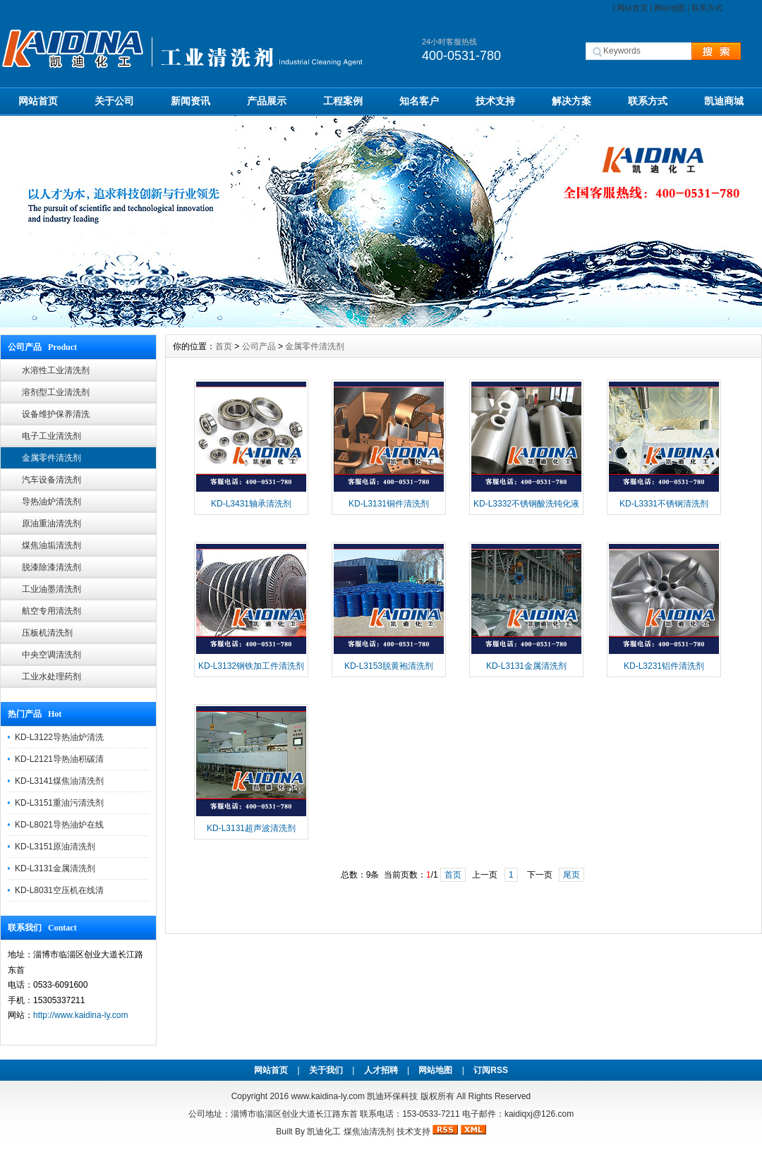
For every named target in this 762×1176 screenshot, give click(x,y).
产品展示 (266, 101)
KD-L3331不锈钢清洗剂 (663, 504)
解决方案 (571, 101)
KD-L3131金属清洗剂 (55, 868)
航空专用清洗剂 (51, 611)
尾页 (571, 875)
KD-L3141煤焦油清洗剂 (59, 781)
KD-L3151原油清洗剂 (55, 846)
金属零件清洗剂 (51, 458)
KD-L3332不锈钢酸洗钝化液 (526, 504)
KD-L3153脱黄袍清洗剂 (388, 666)
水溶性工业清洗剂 (56, 370)
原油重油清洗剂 (51, 523)
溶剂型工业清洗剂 (56, 392)
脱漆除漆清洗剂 (51, 567)
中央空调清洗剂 (51, 655)
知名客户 (419, 101)
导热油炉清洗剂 (51, 502)
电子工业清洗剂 (51, 436)
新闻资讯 (190, 101)
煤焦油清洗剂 (369, 1131)
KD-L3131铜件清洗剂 (389, 504)
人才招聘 (381, 1070)
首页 (223, 346)
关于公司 (114, 101)
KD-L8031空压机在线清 (59, 890)
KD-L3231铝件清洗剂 (664, 666)
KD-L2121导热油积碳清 (59, 759)
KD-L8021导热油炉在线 (59, 825)
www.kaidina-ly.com (327, 1096)
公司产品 (259, 346)
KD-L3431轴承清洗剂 (251, 504)
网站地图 (669, 8)
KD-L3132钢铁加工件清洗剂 (251, 666)
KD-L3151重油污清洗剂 (59, 803)
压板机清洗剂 (47, 633)
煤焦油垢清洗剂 (51, 545)
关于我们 (326, 1070)
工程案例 (343, 101)
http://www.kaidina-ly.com (80, 1015)
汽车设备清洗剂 (51, 480)
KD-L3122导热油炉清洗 (59, 737)
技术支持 (495, 101)
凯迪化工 (324, 1131)
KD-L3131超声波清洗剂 (251, 828)
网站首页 (632, 8)
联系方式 (706, 8)
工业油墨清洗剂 (51, 589)
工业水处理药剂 (51, 676)
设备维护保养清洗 (56, 414)
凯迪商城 (724, 101)
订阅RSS (490, 1070)
